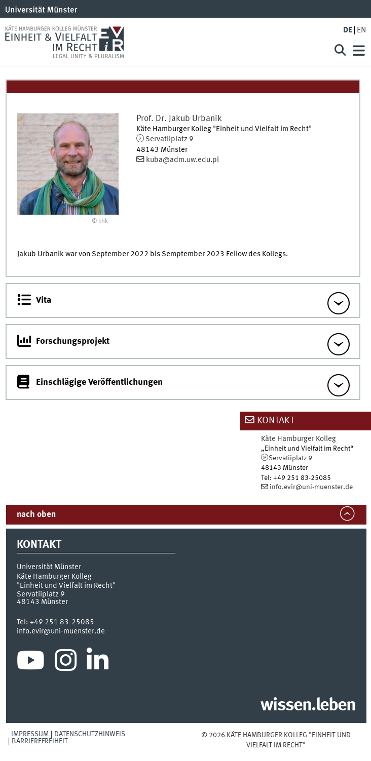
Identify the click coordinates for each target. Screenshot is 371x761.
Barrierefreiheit (40, 741)
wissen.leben (308, 706)
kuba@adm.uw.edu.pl (182, 160)
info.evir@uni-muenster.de (311, 487)
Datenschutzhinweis (89, 734)
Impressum (30, 734)
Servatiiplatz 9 (169, 139)
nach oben (36, 514)
